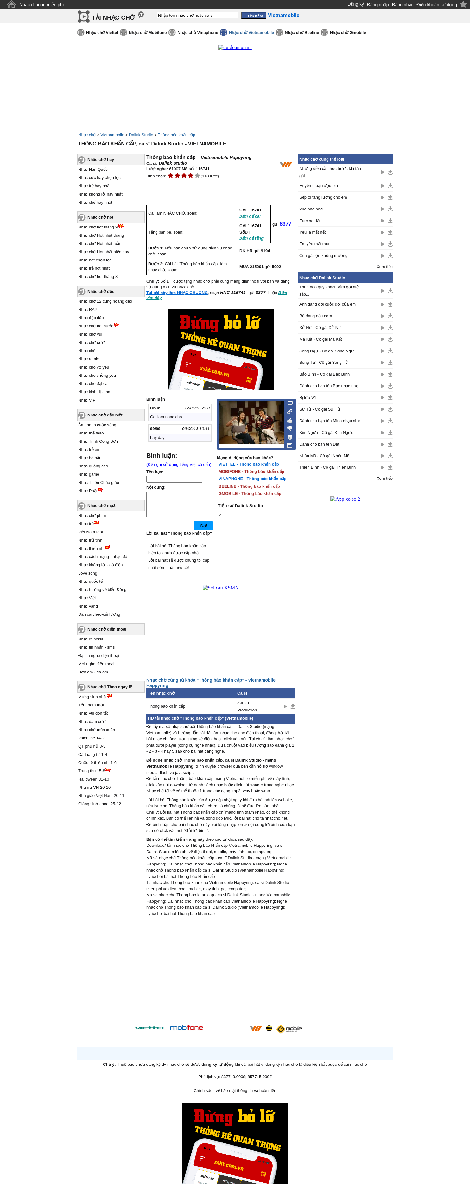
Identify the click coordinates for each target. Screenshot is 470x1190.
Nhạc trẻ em (89, 449)
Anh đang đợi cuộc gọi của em (327, 304)
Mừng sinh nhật (92, 696)
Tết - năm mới (91, 705)
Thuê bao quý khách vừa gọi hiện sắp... (330, 291)
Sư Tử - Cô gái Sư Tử (319, 409)
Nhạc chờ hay (100, 159)
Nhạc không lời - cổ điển (100, 565)
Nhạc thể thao (91, 433)
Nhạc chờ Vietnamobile (251, 32)
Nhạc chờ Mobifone (148, 32)
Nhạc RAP (87, 309)
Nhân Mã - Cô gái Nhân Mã (324, 455)
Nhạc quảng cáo (93, 466)
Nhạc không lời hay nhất (100, 194)
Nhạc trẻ (86, 523)
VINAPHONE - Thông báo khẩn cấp (253, 478)
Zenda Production (247, 711)
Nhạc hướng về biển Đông (102, 589)
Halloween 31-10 (93, 779)
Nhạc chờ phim (92, 515)
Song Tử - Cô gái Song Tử (323, 362)
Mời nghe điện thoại (96, 663)
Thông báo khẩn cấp (176, 134)
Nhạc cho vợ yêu (93, 367)
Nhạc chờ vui (90, 334)
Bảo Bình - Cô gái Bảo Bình (324, 374)
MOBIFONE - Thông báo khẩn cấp (251, 471)
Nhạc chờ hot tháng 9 (98, 227)
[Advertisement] (221, 976)
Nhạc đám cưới (92, 721)
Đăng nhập (378, 4)
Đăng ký (356, 4)
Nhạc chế (86, 350)
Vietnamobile (112, 134)
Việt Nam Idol (90, 532)
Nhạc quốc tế (90, 581)
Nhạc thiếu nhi (91, 548)
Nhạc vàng (88, 606)
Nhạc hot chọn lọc (94, 260)
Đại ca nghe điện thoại (98, 655)
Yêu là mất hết (312, 232)
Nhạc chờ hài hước (95, 326)
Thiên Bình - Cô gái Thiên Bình (327, 467)
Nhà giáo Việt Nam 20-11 (101, 795)
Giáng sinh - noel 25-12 (99, 803)
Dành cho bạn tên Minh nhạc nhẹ (329, 420)
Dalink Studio (141, 134)
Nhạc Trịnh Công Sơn (98, 441)
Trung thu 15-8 (91, 771)
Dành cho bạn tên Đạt (319, 444)
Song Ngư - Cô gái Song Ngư (326, 351)
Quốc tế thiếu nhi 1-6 (97, 762)
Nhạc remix (88, 359)
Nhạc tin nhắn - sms (96, 647)
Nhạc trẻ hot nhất (94, 268)
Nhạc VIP (87, 400)
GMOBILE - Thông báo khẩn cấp (250, 493)
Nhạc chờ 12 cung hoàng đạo (105, 301)
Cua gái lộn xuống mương (323, 255)
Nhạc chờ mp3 (101, 505)
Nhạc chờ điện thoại (106, 629)
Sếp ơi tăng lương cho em (323, 197)
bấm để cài (250, 216)
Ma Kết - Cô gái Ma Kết (320, 339)
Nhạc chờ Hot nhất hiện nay (103, 251)
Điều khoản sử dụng (437, 4)
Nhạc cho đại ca (93, 383)
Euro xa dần (310, 220)
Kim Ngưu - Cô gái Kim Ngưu (326, 432)
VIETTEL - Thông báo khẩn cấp (249, 464)
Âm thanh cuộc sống (97, 424)
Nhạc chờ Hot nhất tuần (100, 243)
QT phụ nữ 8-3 (91, 746)
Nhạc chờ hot (100, 217)
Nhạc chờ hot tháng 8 (98, 276)
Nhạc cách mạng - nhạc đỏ (102, 556)
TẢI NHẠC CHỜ (113, 17)
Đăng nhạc (403, 4)
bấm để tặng (251, 238)
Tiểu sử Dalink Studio (240, 505)
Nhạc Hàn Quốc (93, 169)
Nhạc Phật (87, 490)
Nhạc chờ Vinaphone (197, 32)
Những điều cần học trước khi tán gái (330, 172)
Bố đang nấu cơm (315, 315)
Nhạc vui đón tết (93, 713)
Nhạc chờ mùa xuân (96, 729)
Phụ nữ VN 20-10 (94, 787)
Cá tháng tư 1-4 (92, 754)
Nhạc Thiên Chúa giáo (98, 482)
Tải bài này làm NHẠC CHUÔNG (177, 292)
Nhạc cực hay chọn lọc (99, 177)
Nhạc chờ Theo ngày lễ (109, 687)
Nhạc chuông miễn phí (41, 4)
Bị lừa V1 (307, 397)
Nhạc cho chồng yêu (97, 375)
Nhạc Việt (87, 597)
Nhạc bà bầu (89, 457)
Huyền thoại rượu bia (318, 185)
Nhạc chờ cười (91, 342)
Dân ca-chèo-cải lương (99, 614)
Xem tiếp (385, 266)
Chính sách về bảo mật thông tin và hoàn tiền (235, 1095)
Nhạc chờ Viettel (102, 32)
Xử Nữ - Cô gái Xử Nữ (320, 327)
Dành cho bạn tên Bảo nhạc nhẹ (328, 385)
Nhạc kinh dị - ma (94, 391)
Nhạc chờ (87, 134)
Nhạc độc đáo (91, 317)
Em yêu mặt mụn (315, 243)
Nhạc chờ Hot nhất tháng (101, 235)
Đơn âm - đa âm (93, 672)
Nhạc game (88, 474)
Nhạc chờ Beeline (302, 32)
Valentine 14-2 (91, 738)
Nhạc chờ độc (100, 291)
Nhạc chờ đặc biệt (105, 415)
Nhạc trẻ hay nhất (94, 185)
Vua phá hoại (311, 209)
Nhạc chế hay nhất (95, 202)
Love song (87, 573)
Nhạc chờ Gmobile (348, 32)
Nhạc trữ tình (90, 540)
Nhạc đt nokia (90, 639)
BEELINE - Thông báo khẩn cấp (249, 486)
